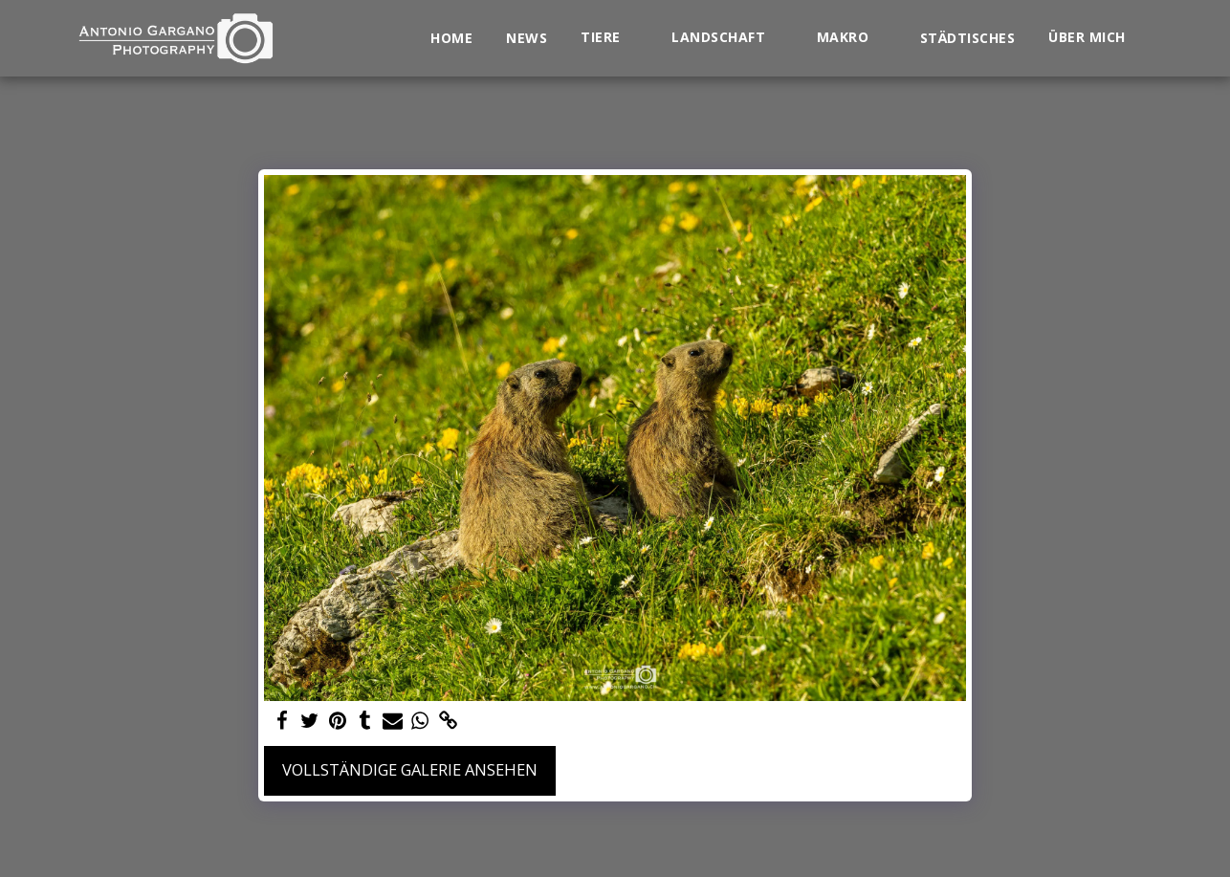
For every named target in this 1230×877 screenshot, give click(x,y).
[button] (609, 38)
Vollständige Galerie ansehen (410, 769)
